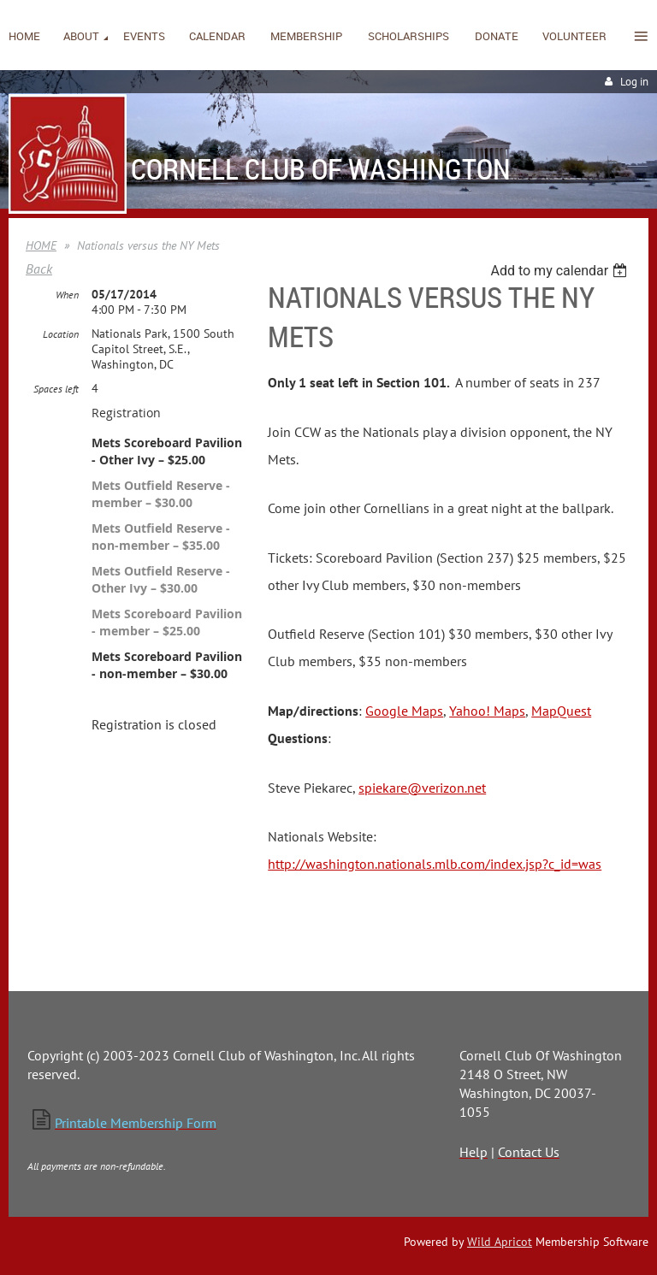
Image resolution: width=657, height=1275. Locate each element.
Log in (634, 81)
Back (39, 268)
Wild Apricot (499, 1241)
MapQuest (561, 710)
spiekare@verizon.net (422, 787)
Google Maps (404, 710)
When (67, 294)
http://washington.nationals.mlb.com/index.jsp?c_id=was (434, 863)
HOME (41, 245)
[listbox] (560, 270)
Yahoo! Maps (487, 710)
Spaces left (56, 388)
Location (61, 334)
